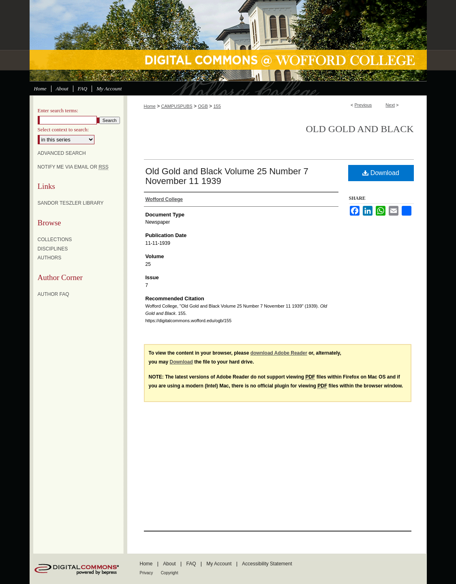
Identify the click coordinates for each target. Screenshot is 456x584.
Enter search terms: (58, 110)
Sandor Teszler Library (71, 203)
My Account (218, 564)
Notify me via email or (73, 167)
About (169, 564)
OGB (203, 106)
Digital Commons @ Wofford (228, 40)
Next (390, 105)
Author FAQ (53, 294)
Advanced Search (62, 153)
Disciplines (53, 249)
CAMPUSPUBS (177, 106)
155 (217, 106)
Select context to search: (63, 129)
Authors (50, 258)
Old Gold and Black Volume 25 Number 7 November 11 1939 (227, 176)
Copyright (169, 573)
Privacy (146, 573)
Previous (363, 105)
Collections (55, 239)
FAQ (191, 564)
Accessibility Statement (267, 564)
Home (150, 106)
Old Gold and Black (360, 129)
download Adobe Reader (278, 353)
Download (380, 172)
